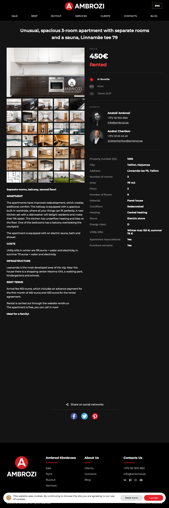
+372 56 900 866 (134, 468)
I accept (153, 498)
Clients (105, 16)
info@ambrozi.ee (118, 122)
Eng (157, 5)
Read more (131, 498)
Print (96, 86)
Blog (154, 16)
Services (81, 16)
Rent (34, 16)
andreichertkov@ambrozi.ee (125, 140)
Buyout (56, 16)
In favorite (99, 79)
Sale (14, 16)
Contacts (130, 16)
